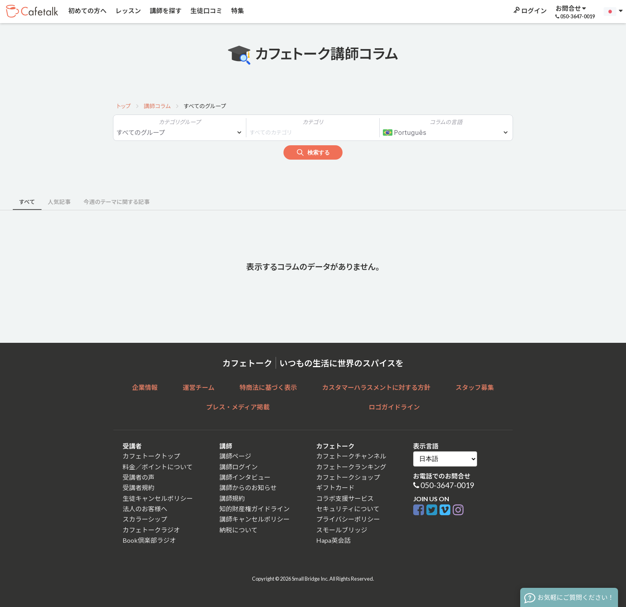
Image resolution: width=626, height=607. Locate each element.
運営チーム (199, 387)
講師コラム (157, 106)
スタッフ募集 (475, 387)
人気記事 (59, 201)
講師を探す (165, 10)
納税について (239, 530)
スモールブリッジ (341, 530)
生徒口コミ (205, 10)
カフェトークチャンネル (351, 456)
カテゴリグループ (180, 122)
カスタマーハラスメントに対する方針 (376, 387)
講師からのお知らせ (248, 487)
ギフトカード (335, 487)
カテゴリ (313, 122)
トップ (124, 106)
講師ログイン (239, 467)
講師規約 (232, 498)
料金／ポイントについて (158, 467)
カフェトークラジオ (151, 530)
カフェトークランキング (351, 467)
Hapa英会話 (333, 540)
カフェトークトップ (151, 456)
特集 (237, 10)
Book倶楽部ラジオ (149, 540)
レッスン (127, 10)
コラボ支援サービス (345, 498)
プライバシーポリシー (348, 519)
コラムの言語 (446, 122)
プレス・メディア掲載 (237, 407)
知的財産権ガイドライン (255, 508)
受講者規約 (139, 487)
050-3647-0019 (447, 485)
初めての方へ (87, 10)
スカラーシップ (145, 519)
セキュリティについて (348, 508)
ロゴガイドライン (394, 407)
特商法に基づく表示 (268, 387)
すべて (27, 201)
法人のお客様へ (145, 508)
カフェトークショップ (348, 477)
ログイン (529, 10)
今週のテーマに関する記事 (116, 201)
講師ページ (236, 456)
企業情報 (145, 387)
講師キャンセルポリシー (255, 519)
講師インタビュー (245, 477)
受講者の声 (139, 477)
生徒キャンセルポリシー (158, 498)
